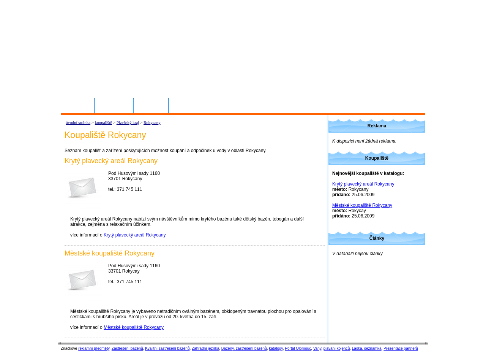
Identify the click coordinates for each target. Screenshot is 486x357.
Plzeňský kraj (128, 122)
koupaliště (103, 122)
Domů (80, 105)
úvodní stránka (78, 122)
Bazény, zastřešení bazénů (244, 348)
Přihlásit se (114, 105)
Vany (317, 348)
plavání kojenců (336, 348)
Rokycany (152, 122)
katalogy (276, 348)
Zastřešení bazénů (127, 348)
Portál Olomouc (298, 348)
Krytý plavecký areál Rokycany (135, 235)
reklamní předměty (93, 348)
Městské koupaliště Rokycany (134, 327)
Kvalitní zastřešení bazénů (167, 348)
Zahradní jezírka (205, 348)
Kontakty (151, 105)
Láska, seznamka (367, 348)
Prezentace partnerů (400, 348)
